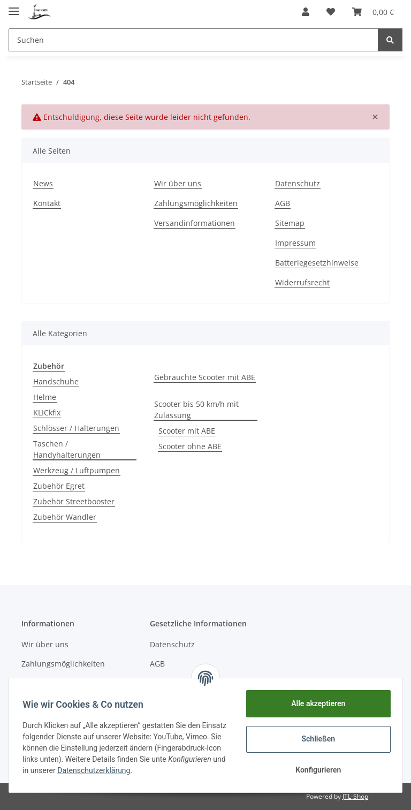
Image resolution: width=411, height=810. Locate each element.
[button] (305, 11)
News (43, 183)
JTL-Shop (355, 796)
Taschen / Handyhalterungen (67, 449)
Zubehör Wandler (64, 517)
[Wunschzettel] (331, 11)
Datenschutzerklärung (173, 770)
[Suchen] (193, 39)
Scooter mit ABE (186, 431)
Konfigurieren (314, 770)
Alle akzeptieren (314, 703)
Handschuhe (56, 381)
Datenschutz (297, 183)
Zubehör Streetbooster (74, 501)
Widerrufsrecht (302, 282)
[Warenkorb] (373, 11)
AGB (282, 203)
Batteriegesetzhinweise (317, 263)
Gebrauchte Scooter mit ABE (204, 377)
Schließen (315, 739)
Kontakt (46, 203)
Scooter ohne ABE (190, 446)
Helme (44, 397)
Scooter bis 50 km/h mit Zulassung (196, 409)
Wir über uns (177, 183)
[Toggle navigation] (14, 6)
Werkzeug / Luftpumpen (76, 470)
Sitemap (290, 223)
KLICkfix (46, 412)
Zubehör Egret (59, 486)
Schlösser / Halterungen (76, 428)
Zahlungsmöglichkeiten (196, 203)
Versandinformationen (194, 223)
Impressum (295, 243)
